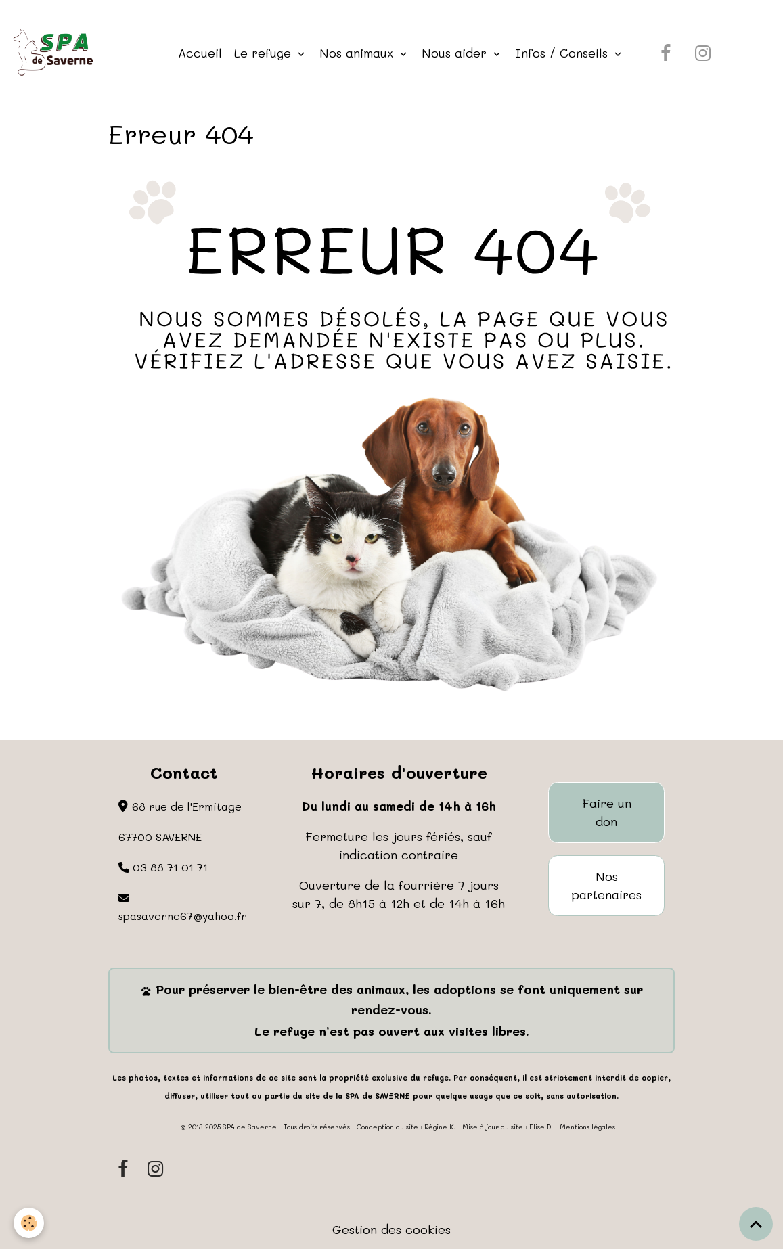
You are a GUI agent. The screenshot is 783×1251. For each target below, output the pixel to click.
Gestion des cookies (391, 1229)
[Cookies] (29, 1223)
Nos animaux (358, 53)
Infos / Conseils (563, 53)
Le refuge (264, 53)
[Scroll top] (756, 1224)
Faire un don (606, 812)
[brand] (55, 52)
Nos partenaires (607, 885)
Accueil (200, 53)
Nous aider (456, 53)
